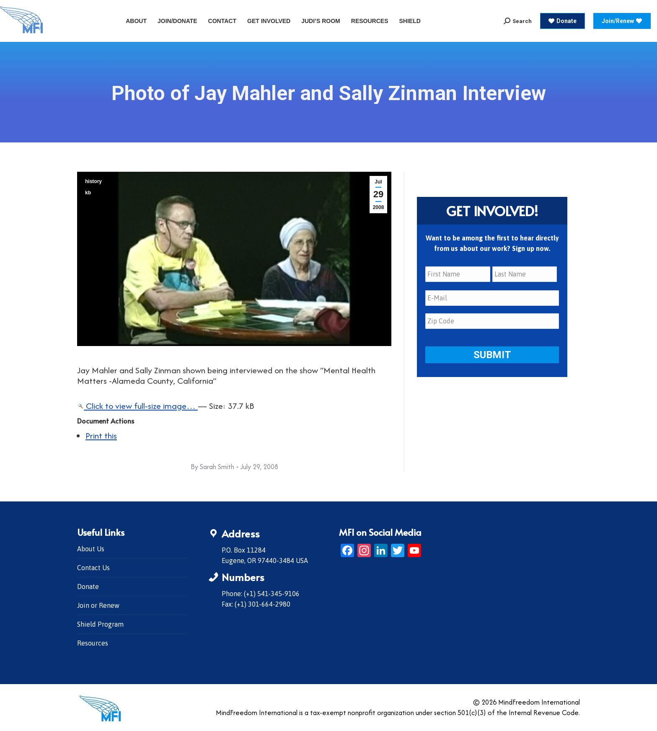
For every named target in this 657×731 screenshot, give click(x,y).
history (93, 181)
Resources (92, 643)
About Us (90, 549)
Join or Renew (98, 605)
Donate (88, 586)
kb (88, 193)
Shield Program (100, 624)
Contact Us (93, 567)
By (212, 467)
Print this (101, 435)
